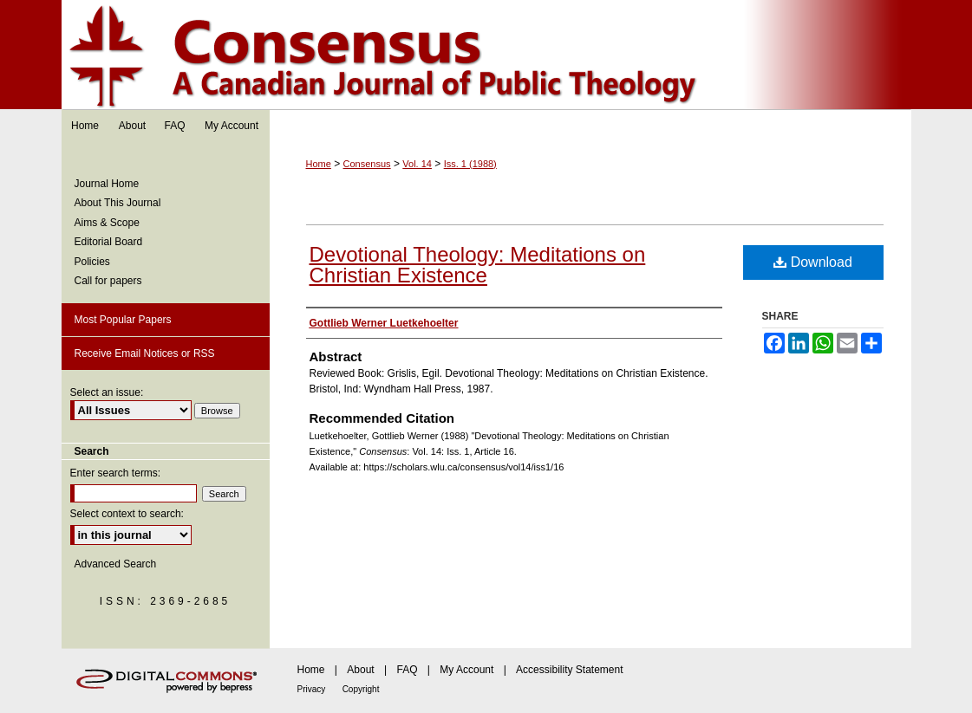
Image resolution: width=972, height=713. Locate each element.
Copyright (361, 689)
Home (318, 164)
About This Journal (118, 203)
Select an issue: (107, 392)
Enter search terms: (115, 473)
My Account (466, 670)
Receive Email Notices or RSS (145, 353)
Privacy (311, 689)
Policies (92, 262)
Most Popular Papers (123, 320)
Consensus (486, 55)
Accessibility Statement (569, 670)
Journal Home (107, 184)
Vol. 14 (417, 164)
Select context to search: (127, 514)
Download (812, 262)
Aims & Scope (107, 223)
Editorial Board (109, 242)
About (360, 670)
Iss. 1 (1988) (470, 164)
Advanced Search (116, 564)
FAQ (406, 670)
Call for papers (108, 281)
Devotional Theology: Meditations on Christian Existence (478, 265)
